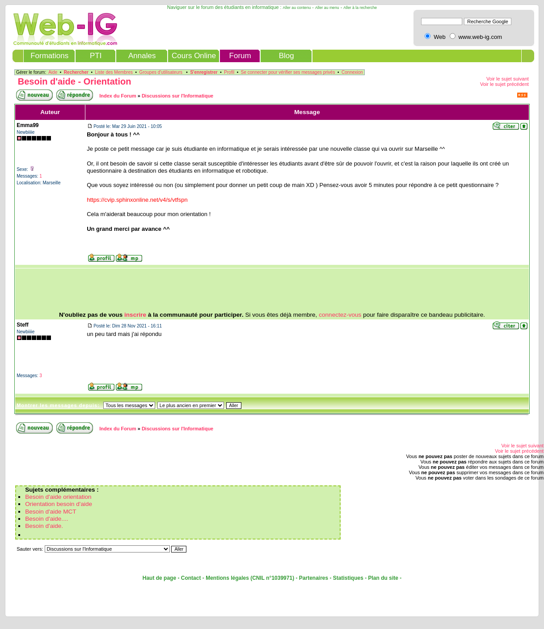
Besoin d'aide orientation (58, 496)
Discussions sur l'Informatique (177, 95)
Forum (240, 55)
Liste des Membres (114, 72)
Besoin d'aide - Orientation (74, 81)
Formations (49, 55)
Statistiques (348, 578)
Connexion (352, 72)
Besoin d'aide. (44, 526)
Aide (52, 72)
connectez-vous (340, 314)
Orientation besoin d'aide (58, 504)
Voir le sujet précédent (504, 84)
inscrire (135, 314)
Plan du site (383, 578)
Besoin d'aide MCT (50, 511)
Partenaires (313, 578)
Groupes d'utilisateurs (160, 72)
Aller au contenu (297, 7)
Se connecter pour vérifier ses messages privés (288, 72)
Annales (142, 55)
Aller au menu (327, 7)
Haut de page (159, 578)
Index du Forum (117, 95)
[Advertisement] (272, 290)
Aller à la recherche (360, 7)
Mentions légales (227, 578)
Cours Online (194, 55)
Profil (229, 72)
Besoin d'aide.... (46, 518)
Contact (191, 578)
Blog (286, 55)
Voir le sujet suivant (507, 78)
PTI (95, 55)
